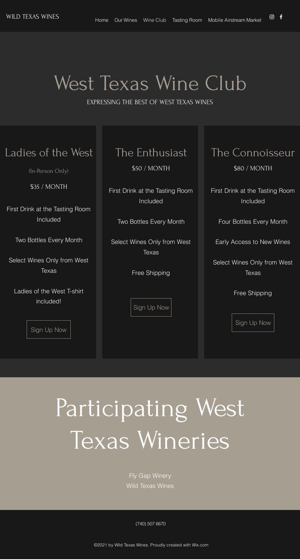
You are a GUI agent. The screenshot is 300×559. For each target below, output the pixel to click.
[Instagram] (272, 17)
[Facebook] (281, 17)
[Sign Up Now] (49, 329)
